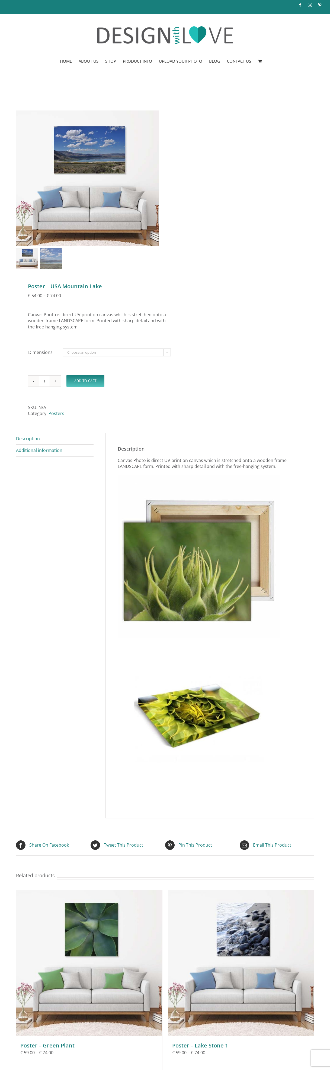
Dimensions (40, 352)
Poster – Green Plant (47, 1045)
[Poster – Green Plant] (89, 963)
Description (28, 439)
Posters (56, 413)
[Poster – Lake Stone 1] (241, 963)
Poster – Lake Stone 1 (200, 1045)
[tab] (55, 439)
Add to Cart (85, 380)
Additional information (39, 450)
